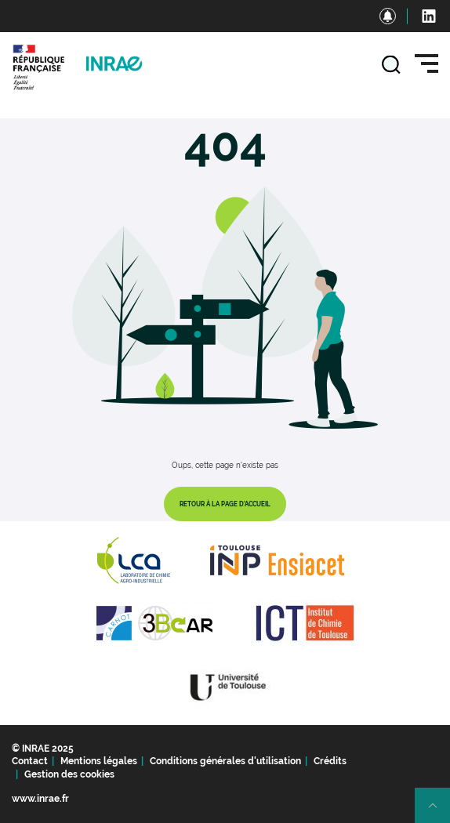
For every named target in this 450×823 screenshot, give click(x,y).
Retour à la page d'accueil (225, 504)
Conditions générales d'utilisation (225, 761)
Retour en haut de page (439, 812)
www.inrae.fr (40, 798)
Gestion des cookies (69, 774)
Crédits (330, 761)
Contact (30, 761)
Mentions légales (98, 761)
